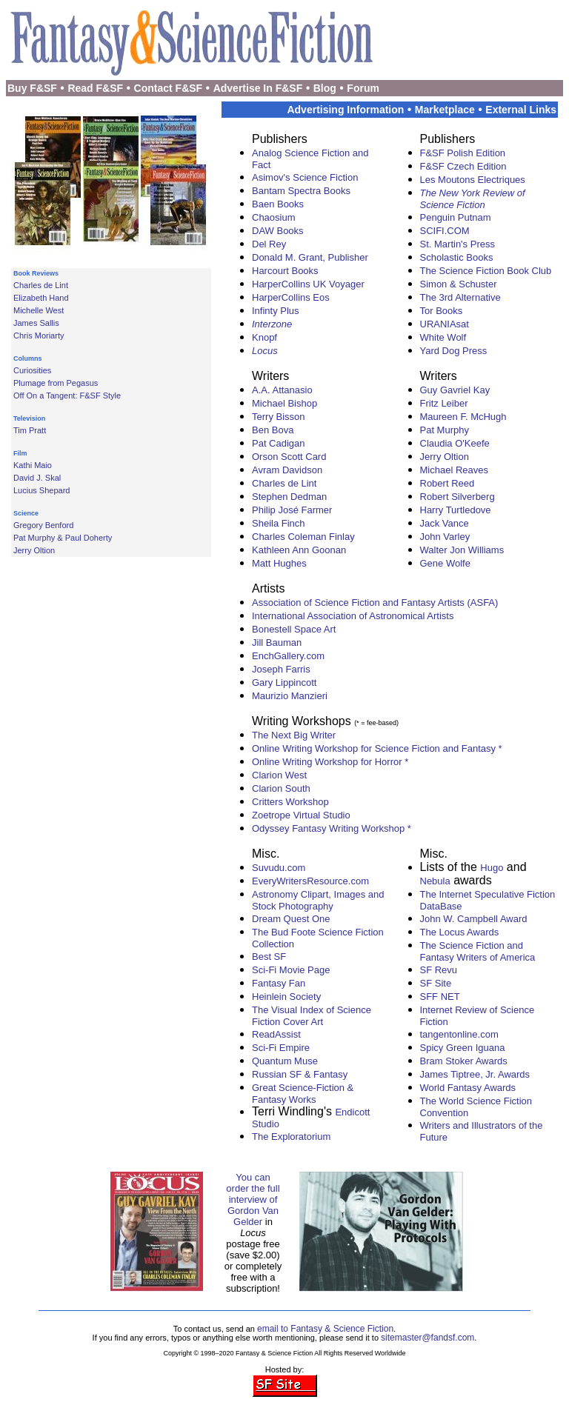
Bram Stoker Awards (464, 1061)
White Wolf (443, 337)
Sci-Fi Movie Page (291, 969)
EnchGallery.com (288, 655)
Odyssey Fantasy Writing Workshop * (331, 828)
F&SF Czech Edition (463, 166)
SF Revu (439, 969)
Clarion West (279, 775)
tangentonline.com (459, 1034)
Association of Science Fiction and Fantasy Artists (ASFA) (375, 602)
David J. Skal (37, 477)
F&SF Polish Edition (463, 152)
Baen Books (278, 204)
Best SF (269, 956)
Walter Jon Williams (462, 549)
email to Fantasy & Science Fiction (325, 1329)
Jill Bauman (277, 642)
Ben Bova (272, 429)
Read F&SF (95, 88)
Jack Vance (444, 523)
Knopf (264, 337)
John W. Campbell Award (474, 918)
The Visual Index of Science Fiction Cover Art (311, 1015)
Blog (324, 88)
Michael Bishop (284, 403)
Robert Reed (447, 483)
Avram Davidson (287, 469)
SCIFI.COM (445, 230)
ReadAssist (276, 1034)
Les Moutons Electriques (472, 179)
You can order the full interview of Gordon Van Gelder (252, 1199)
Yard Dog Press (454, 350)
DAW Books (278, 230)
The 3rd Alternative (460, 297)
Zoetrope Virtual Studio (301, 815)
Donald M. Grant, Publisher (310, 257)
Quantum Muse (285, 1061)
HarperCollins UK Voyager (308, 284)
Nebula (435, 881)
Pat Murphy (444, 429)
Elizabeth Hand (41, 297)
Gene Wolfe (445, 563)
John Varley (445, 536)
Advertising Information (345, 110)
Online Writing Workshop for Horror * (330, 761)
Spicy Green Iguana (462, 1047)
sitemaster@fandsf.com (427, 1337)
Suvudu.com (278, 867)
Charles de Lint (40, 285)
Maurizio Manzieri (289, 695)
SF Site (436, 983)
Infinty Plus (275, 310)
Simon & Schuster (458, 284)
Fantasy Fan (278, 983)
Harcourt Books (285, 270)
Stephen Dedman (289, 496)
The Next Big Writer (294, 735)
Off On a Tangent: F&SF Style (67, 395)
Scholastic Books (456, 257)
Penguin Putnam (455, 217)
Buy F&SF (32, 88)
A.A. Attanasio (282, 390)
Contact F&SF (168, 88)
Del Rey (269, 244)
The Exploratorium (291, 1136)
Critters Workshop (290, 801)
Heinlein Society (286, 996)
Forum (363, 88)
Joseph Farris (281, 669)
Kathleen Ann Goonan (299, 549)
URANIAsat (444, 324)
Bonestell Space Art (294, 629)
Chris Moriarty (38, 335)
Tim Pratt (29, 430)
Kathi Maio (32, 465)
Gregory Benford (43, 525)
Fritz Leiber (444, 403)
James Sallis (36, 322)
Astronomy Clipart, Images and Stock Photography (318, 900)
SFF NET (440, 996)
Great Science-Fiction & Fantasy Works (302, 1093)
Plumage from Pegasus (55, 382)
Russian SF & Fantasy (299, 1074)
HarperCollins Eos (291, 297)
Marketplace (445, 110)
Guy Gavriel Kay (455, 390)
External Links (520, 110)
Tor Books (441, 310)
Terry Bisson (278, 416)
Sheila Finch (278, 523)
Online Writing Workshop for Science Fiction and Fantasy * (377, 748)
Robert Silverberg (457, 496)
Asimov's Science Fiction (305, 177)
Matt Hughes (279, 563)
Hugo (491, 867)
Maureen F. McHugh (463, 416)
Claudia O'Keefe (455, 443)
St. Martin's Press (457, 244)
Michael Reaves (454, 469)
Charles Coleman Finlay (303, 536)
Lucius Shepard (41, 490)
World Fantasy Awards (468, 1087)
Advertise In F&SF (258, 88)
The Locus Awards (459, 932)
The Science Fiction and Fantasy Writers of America (478, 951)
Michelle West (38, 310)
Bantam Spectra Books (301, 190)
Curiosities (32, 370)
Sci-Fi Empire (281, 1047)
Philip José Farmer (292, 509)
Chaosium (274, 217)
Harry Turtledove (455, 509)
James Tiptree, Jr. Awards (475, 1074)
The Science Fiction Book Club (486, 270)
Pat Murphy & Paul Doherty (62, 537)
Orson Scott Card (289, 456)
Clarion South (281, 788)
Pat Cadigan (278, 443)
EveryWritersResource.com (310, 881)
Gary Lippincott (284, 682)
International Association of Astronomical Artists (352, 615)
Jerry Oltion (34, 550)
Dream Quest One (291, 918)
